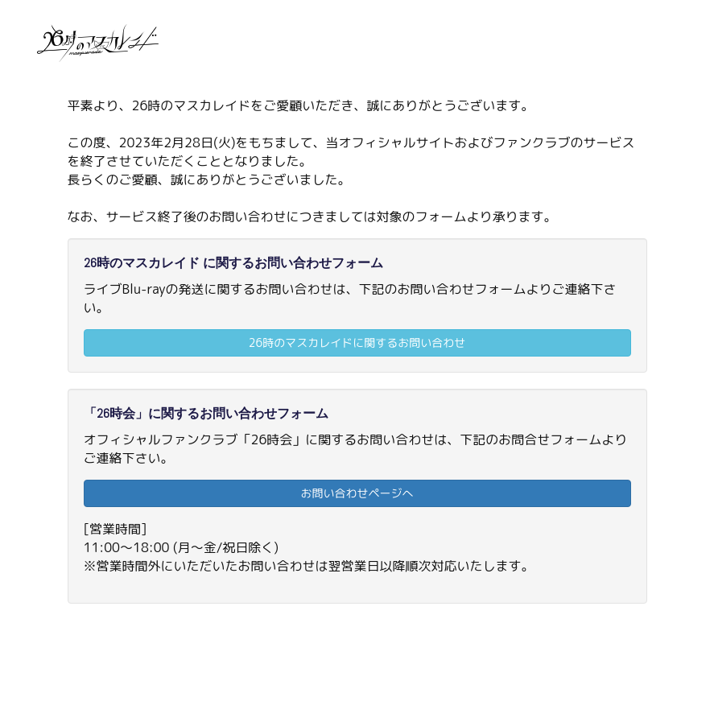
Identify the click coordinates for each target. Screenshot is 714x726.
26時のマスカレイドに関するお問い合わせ (357, 342)
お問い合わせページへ (357, 493)
